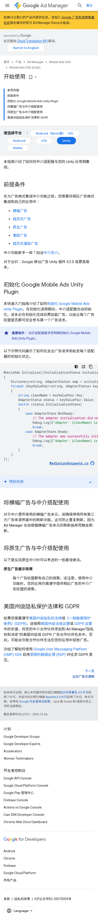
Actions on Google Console (23, 807)
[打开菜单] (7, 5)
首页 (7, 62)
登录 (89, 5)
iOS (44, 141)
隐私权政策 (22, 899)
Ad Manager (45, 6)
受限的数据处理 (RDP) (48, 654)
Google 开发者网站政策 (34, 701)
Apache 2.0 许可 (56, 697)
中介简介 (51, 253)
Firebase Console (16, 800)
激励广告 (20, 235)
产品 (18, 62)
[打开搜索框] (80, 5)
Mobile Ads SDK (60, 62)
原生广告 (20, 227)
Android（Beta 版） (55, 133)
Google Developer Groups (22, 736)
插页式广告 (22, 219)
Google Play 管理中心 (19, 793)
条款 (7, 899)
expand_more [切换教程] (90, 482)
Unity (66, 141)
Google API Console (18, 778)
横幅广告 (20, 211)
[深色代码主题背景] (76, 366)
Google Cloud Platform (20, 873)
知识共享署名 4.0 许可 (74, 692)
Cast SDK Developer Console (24, 815)
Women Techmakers (18, 758)
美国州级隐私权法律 (45, 618)
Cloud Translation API (32, 41)
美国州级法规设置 (55, 623)
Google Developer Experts (22, 744)
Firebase (10, 865)
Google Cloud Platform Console (26, 785)
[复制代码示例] (90, 366)
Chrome (9, 858)
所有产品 (10, 880)
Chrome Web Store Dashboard (25, 822)
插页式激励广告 (25, 243)
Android (19, 141)
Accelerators (13, 751)
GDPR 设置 (83, 623)
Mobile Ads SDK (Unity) (25, 67)
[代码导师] (83, 366)
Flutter (18, 148)
